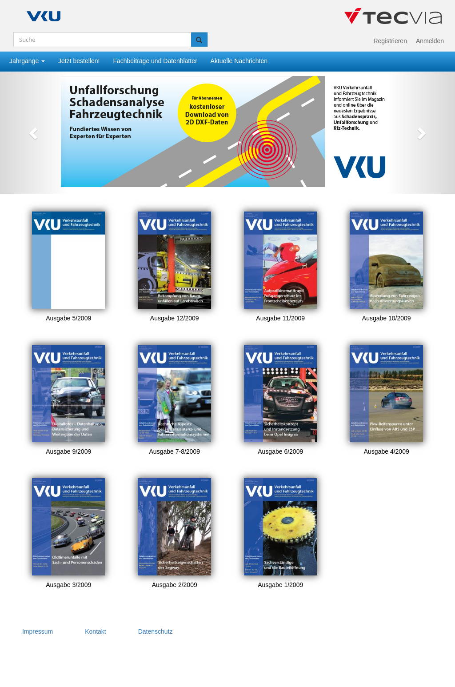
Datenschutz (155, 631)
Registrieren (390, 40)
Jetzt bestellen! (79, 60)
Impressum (37, 631)
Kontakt (95, 631)
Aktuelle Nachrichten (239, 60)
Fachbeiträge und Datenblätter (155, 60)
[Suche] (102, 39)
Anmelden (430, 40)
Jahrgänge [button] (27, 60)
